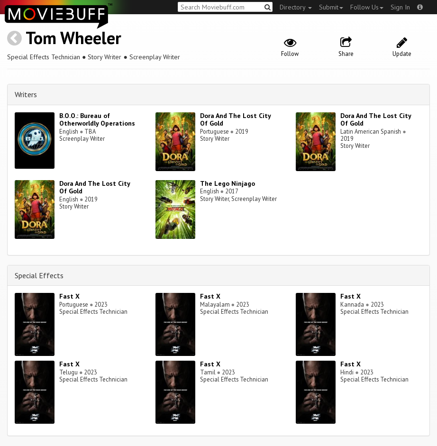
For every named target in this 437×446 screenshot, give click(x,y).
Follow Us (366, 7)
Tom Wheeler (73, 38)
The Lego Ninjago (227, 183)
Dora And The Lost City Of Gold (235, 119)
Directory (296, 7)
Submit (331, 7)
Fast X (69, 296)
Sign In (400, 7)
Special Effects (39, 275)
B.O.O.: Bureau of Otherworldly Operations (97, 119)
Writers (26, 94)
